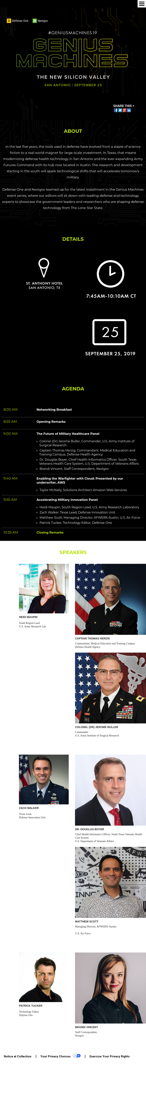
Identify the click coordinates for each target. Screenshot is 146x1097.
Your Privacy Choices (60, 1056)
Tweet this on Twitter (120, 110)
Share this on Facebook (116, 110)
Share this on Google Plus (124, 110)
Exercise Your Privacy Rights (110, 1056)
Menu (142, 3)
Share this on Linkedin (129, 110)
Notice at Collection (17, 1056)
